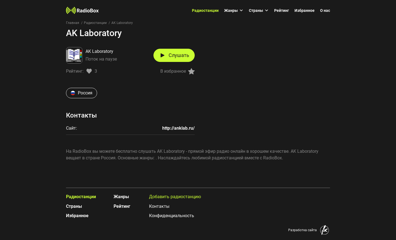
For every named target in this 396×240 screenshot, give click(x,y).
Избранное (305, 10)
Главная (72, 23)
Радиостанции (205, 10)
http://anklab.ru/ (178, 128)
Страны (259, 10)
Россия (81, 93)
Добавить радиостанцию (175, 196)
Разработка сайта (302, 230)
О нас (325, 10)
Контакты (159, 206)
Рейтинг (281, 10)
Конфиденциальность (171, 215)
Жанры (233, 10)
